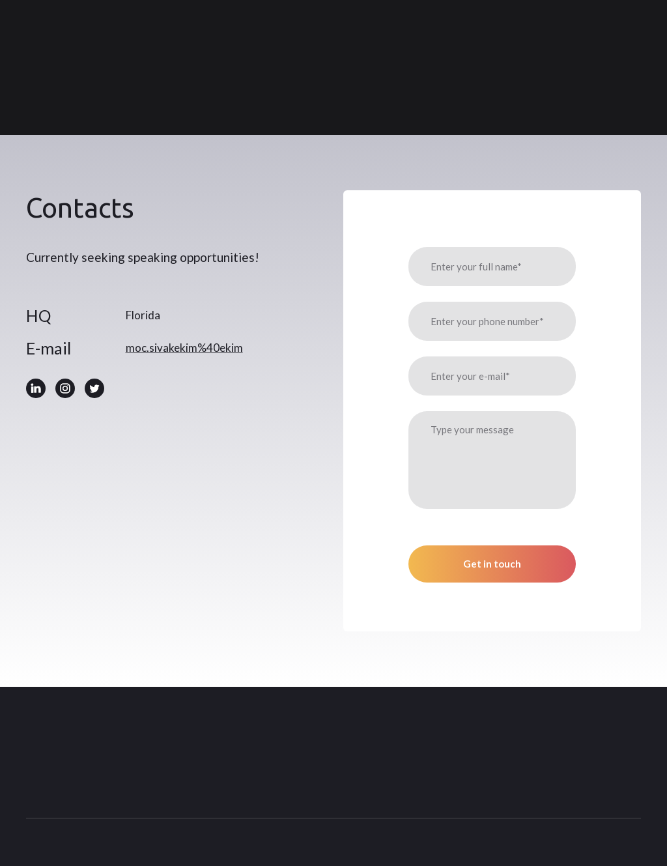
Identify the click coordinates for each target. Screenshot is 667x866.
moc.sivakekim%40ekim (184, 347)
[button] (36, 388)
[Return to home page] (100, 67)
